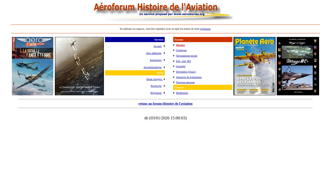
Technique (181, 50)
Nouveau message (185, 82)
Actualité (180, 66)
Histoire (180, 45)
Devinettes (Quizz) (186, 71)
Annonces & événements (189, 77)
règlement (205, 28)
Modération (182, 92)
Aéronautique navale (186, 55)
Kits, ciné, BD (183, 61)
